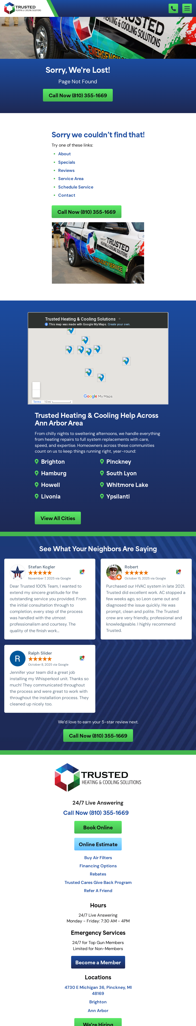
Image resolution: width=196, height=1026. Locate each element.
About (64, 153)
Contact (66, 195)
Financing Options (98, 865)
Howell (50, 484)
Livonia (51, 496)
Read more (71, 630)
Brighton (53, 461)
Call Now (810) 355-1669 (78, 95)
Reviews (66, 170)
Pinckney (118, 461)
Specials (66, 162)
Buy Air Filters (98, 857)
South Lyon (121, 473)
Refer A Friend (98, 890)
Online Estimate (98, 844)
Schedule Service (75, 187)
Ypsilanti (118, 496)
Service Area (71, 178)
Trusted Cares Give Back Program (98, 882)
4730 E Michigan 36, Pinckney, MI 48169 (98, 990)
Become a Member (98, 962)
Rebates (98, 874)
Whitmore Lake (127, 484)
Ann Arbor (98, 1010)
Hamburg (53, 473)
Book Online (98, 827)
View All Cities (58, 518)
